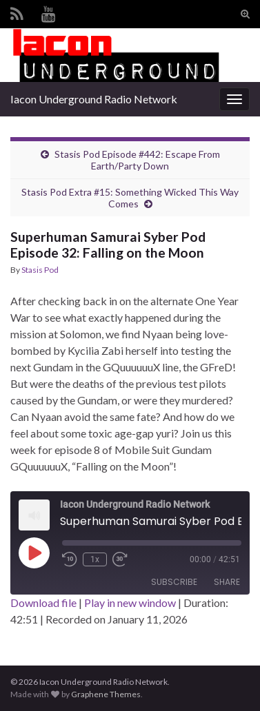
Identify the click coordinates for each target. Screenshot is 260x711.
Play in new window (130, 602)
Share (227, 582)
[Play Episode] (34, 552)
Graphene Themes (106, 694)
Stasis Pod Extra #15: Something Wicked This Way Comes (130, 197)
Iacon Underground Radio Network (93, 98)
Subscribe (174, 582)
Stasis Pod (40, 270)
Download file (43, 602)
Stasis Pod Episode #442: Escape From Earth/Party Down (137, 160)
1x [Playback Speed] (94, 559)
